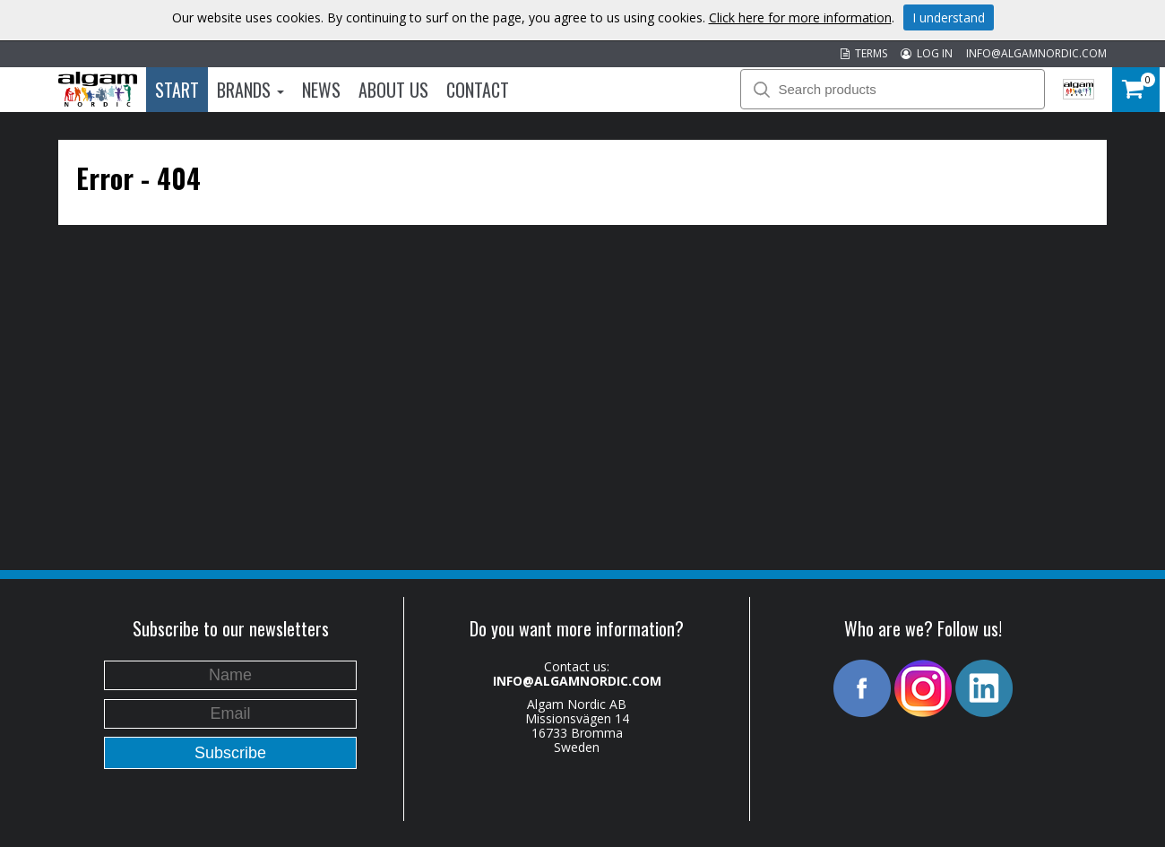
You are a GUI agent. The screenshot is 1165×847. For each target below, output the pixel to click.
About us (393, 89)
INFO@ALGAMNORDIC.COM (1036, 53)
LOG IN (927, 53)
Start (177, 89)
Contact (477, 89)
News (321, 89)
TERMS (864, 53)
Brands (250, 89)
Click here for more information (800, 17)
